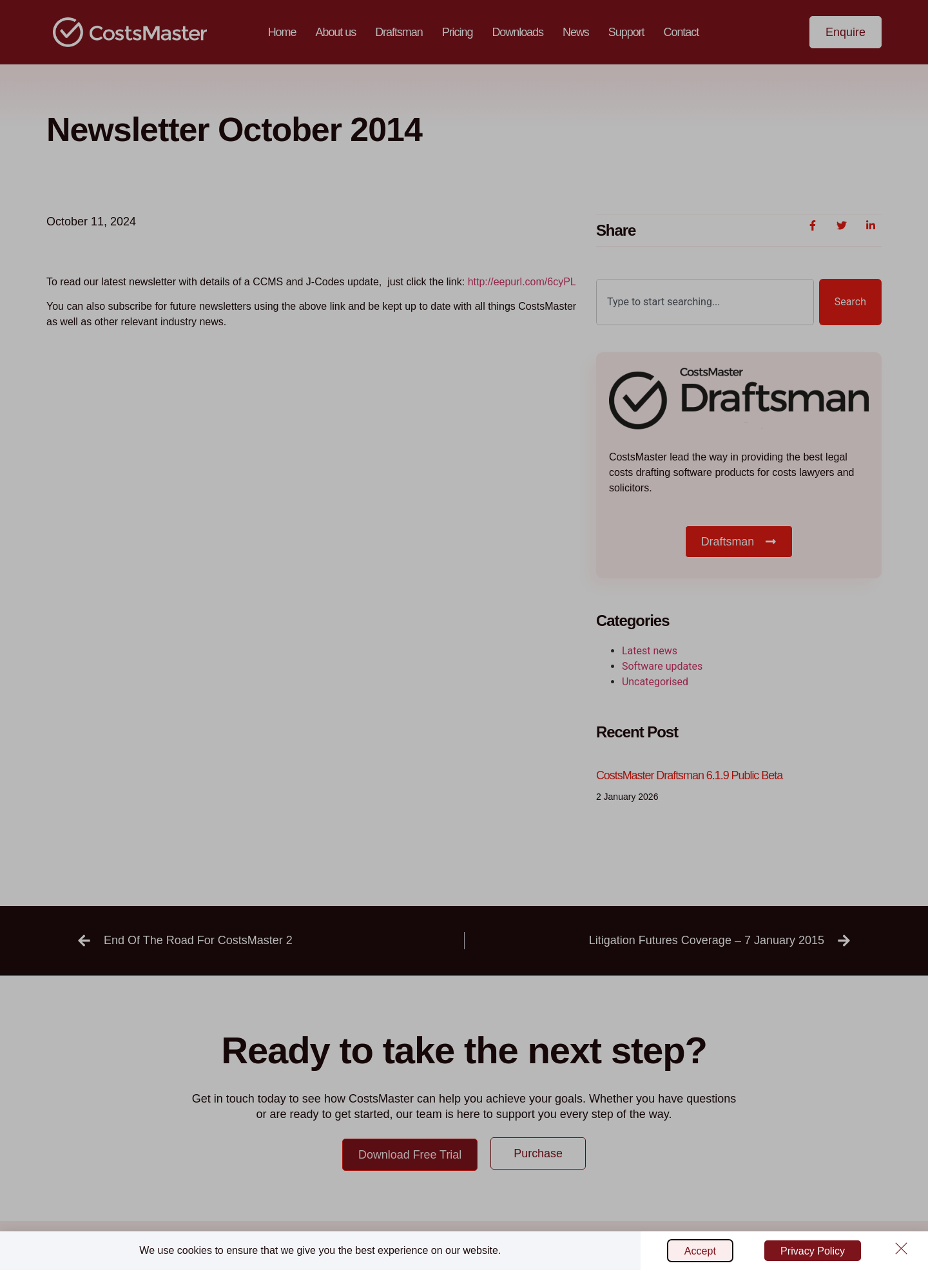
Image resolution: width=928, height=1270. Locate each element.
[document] (464, 635)
